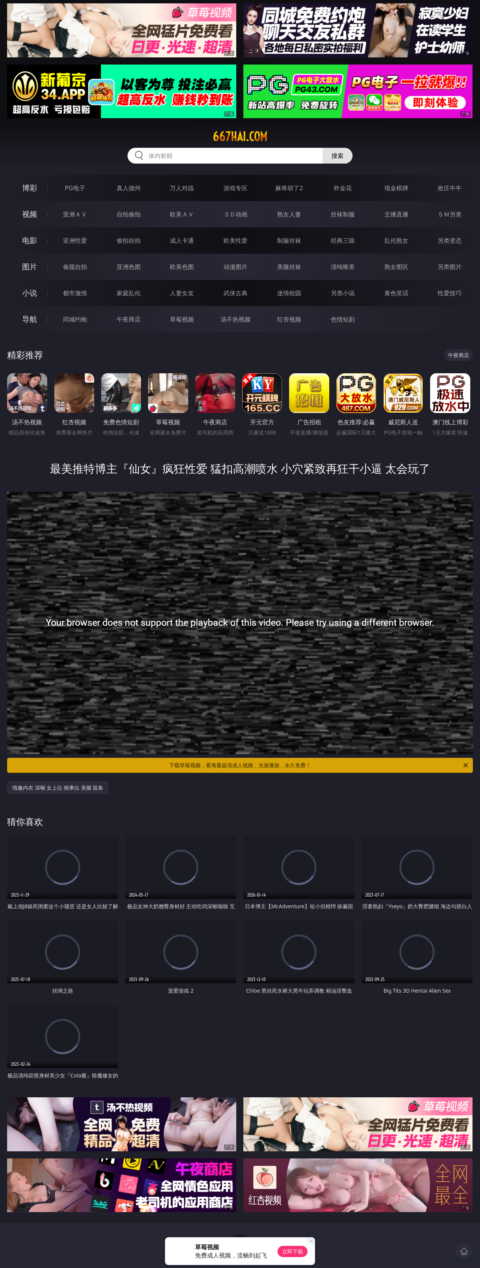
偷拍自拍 (129, 240)
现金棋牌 (396, 188)
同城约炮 (75, 319)
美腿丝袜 (289, 267)
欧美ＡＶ (182, 214)
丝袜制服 (343, 214)
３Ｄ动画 (236, 214)
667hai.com (240, 136)
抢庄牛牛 (450, 188)
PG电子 (75, 188)
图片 (29, 266)
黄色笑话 (396, 293)
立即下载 (292, 1251)
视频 (29, 214)
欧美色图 (182, 267)
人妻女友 (182, 293)
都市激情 (75, 293)
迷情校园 (289, 293)
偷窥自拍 (75, 267)
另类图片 (450, 267)
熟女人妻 (289, 214)
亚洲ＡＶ (75, 214)
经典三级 (343, 240)
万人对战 (182, 188)
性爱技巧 (450, 293)
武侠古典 (236, 293)
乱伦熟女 (396, 240)
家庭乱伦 (129, 293)
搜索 (338, 156)
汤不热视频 (235, 319)
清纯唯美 (343, 267)
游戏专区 (236, 188)
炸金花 (343, 188)
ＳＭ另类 (450, 214)
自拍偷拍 (129, 214)
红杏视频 (289, 319)
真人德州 (129, 188)
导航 (29, 319)
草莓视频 (182, 319)
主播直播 (396, 214)
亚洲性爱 (75, 240)
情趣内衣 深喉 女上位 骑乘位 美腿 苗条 (57, 787)
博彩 (29, 188)
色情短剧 (343, 319)
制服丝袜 (289, 240)
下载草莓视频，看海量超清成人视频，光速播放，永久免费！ (319, 765)
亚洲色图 (129, 267)
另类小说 (343, 293)
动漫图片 (236, 267)
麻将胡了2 (289, 188)
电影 (29, 240)
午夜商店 (129, 319)
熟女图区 (396, 267)
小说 (29, 293)
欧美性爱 (236, 240)
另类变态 (450, 240)
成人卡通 (182, 240)
